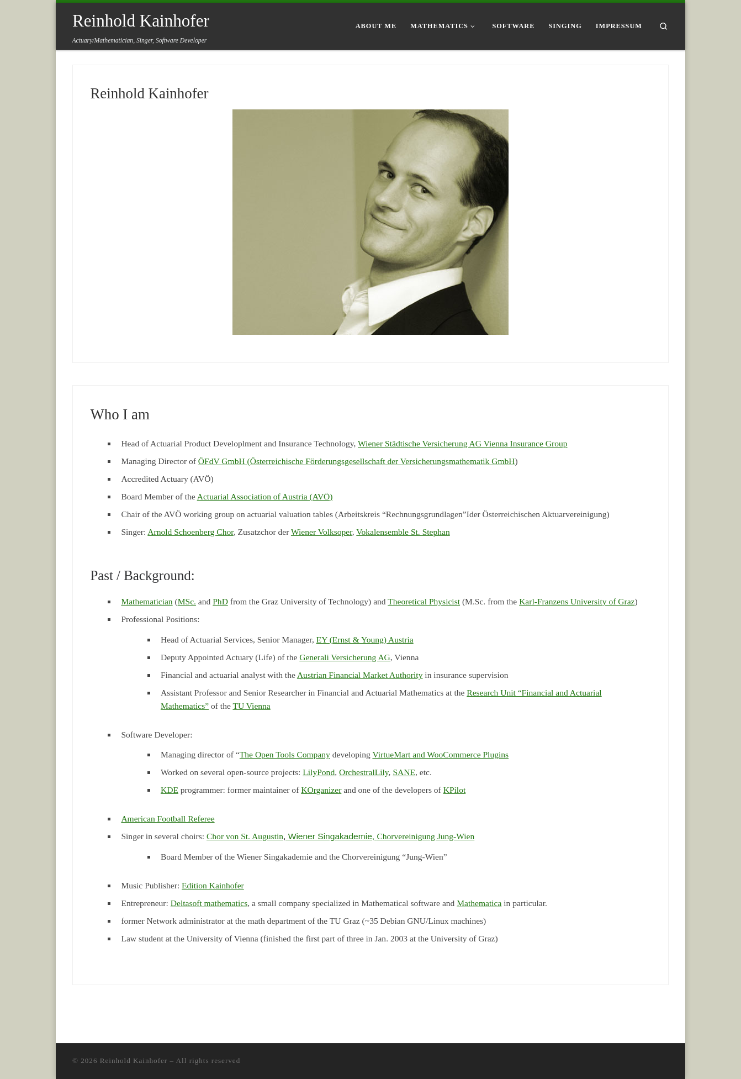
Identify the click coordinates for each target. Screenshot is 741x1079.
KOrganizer (321, 789)
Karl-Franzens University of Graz (576, 601)
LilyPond (319, 772)
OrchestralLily (364, 772)
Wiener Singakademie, (332, 836)
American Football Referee (167, 818)
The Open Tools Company (285, 754)
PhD (220, 601)
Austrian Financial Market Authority (360, 675)
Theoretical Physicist (424, 601)
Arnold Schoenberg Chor (190, 531)
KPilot (454, 789)
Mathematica (479, 903)
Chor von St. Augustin (247, 836)
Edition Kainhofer (213, 885)
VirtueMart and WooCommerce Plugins (440, 754)
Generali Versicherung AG (344, 657)
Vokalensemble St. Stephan (402, 531)
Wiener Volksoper (321, 531)
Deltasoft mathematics (209, 903)
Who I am (119, 414)
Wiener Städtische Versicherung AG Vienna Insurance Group (463, 443)
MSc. (187, 601)
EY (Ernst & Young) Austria (365, 639)
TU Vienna (251, 705)
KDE (169, 789)
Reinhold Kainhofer (149, 93)
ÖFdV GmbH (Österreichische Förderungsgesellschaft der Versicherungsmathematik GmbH (356, 461)
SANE (404, 772)
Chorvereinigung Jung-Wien (425, 836)
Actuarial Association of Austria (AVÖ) (265, 496)
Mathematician (146, 601)
